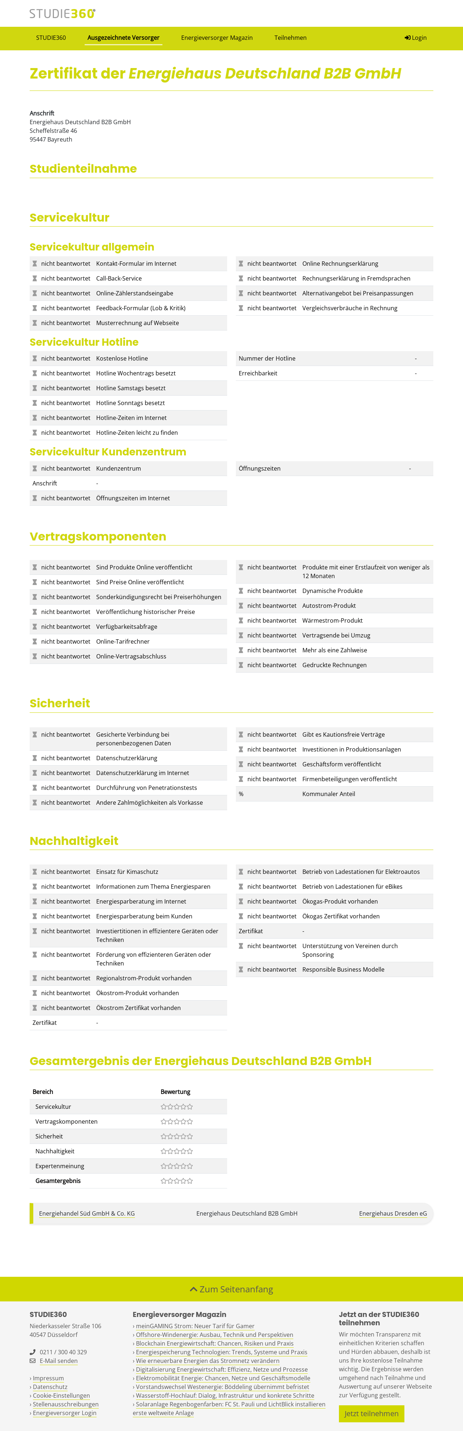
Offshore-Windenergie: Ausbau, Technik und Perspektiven (214, 1335)
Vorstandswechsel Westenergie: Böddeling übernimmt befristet (222, 1387)
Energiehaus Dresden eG (393, 1213)
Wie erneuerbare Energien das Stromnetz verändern (208, 1361)
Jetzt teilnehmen (372, 1413)
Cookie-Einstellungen (61, 1396)
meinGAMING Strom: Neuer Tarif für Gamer (195, 1326)
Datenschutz (50, 1387)
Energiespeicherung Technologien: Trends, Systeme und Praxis (221, 1352)
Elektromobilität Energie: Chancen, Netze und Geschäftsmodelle (223, 1378)
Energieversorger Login (65, 1413)
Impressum (48, 1378)
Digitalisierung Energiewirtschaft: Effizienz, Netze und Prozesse (222, 1369)
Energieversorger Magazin (217, 38)
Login (416, 38)
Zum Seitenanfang (231, 1289)
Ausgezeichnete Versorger (124, 38)
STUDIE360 (51, 38)
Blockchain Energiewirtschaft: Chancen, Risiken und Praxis (215, 1343)
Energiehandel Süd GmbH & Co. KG (87, 1213)
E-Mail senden (59, 1361)
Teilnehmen (291, 38)
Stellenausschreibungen (66, 1404)
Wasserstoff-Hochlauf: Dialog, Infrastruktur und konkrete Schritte (225, 1396)
